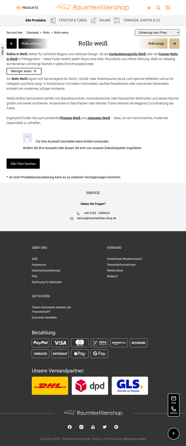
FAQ (34, 276)
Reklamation (115, 270)
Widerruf (112, 276)
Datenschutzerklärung (46, 270)
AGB (34, 259)
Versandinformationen (121, 264)
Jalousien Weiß (98, 118)
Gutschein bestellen (44, 317)
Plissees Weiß (70, 118)
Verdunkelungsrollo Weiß (127, 54)
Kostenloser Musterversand (124, 259)
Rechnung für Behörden (47, 282)
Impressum (39, 264)
